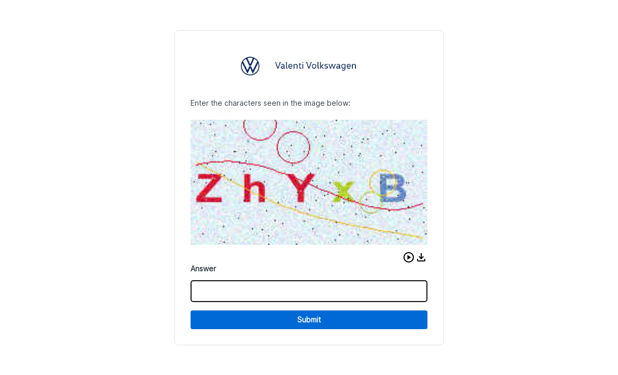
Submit (309, 319)
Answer (203, 268)
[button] (408, 257)
